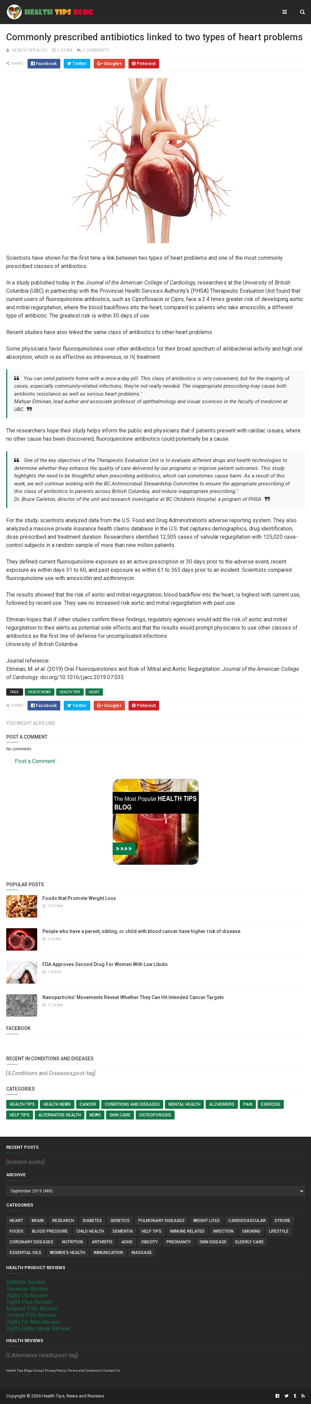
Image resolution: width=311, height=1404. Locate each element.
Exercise (270, 1104)
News (95, 1115)
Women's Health (67, 1252)
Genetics (120, 1220)
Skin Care (120, 1115)
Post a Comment (35, 761)
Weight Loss (206, 1220)
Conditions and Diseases (132, 1104)
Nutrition (72, 1242)
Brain (38, 1220)
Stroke (282, 1220)
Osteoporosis (155, 1115)
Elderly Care (249, 1242)
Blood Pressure (50, 1231)
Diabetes (92, 1220)
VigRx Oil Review (27, 1295)
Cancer (88, 1104)
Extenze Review (25, 1282)
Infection (223, 1231)
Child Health (90, 1231)
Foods (16, 1231)
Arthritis (102, 1242)
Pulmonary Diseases (161, 1220)
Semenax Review (27, 1289)
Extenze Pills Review (32, 1308)
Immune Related (187, 1231)
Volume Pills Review (31, 1315)
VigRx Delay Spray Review (38, 1328)
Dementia (123, 1231)
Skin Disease (213, 1242)
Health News (39, 692)
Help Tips (20, 1115)
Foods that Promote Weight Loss (79, 898)
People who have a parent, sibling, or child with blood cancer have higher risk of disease (141, 931)
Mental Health (184, 1104)
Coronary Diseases (31, 1242)
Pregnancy (178, 1242)
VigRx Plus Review (29, 1302)
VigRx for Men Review (33, 1322)
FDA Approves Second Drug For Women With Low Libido (105, 964)
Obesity (149, 1242)
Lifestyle (279, 1231)
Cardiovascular (247, 1220)
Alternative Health (59, 1115)
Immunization (108, 1252)
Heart (94, 692)
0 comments (96, 50)
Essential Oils (25, 1252)
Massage (142, 1252)
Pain (247, 1104)
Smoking (251, 1231)
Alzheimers (222, 1104)
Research (63, 1220)
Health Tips (70, 692)
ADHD (127, 1242)
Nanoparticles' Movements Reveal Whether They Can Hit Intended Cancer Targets (133, 997)
